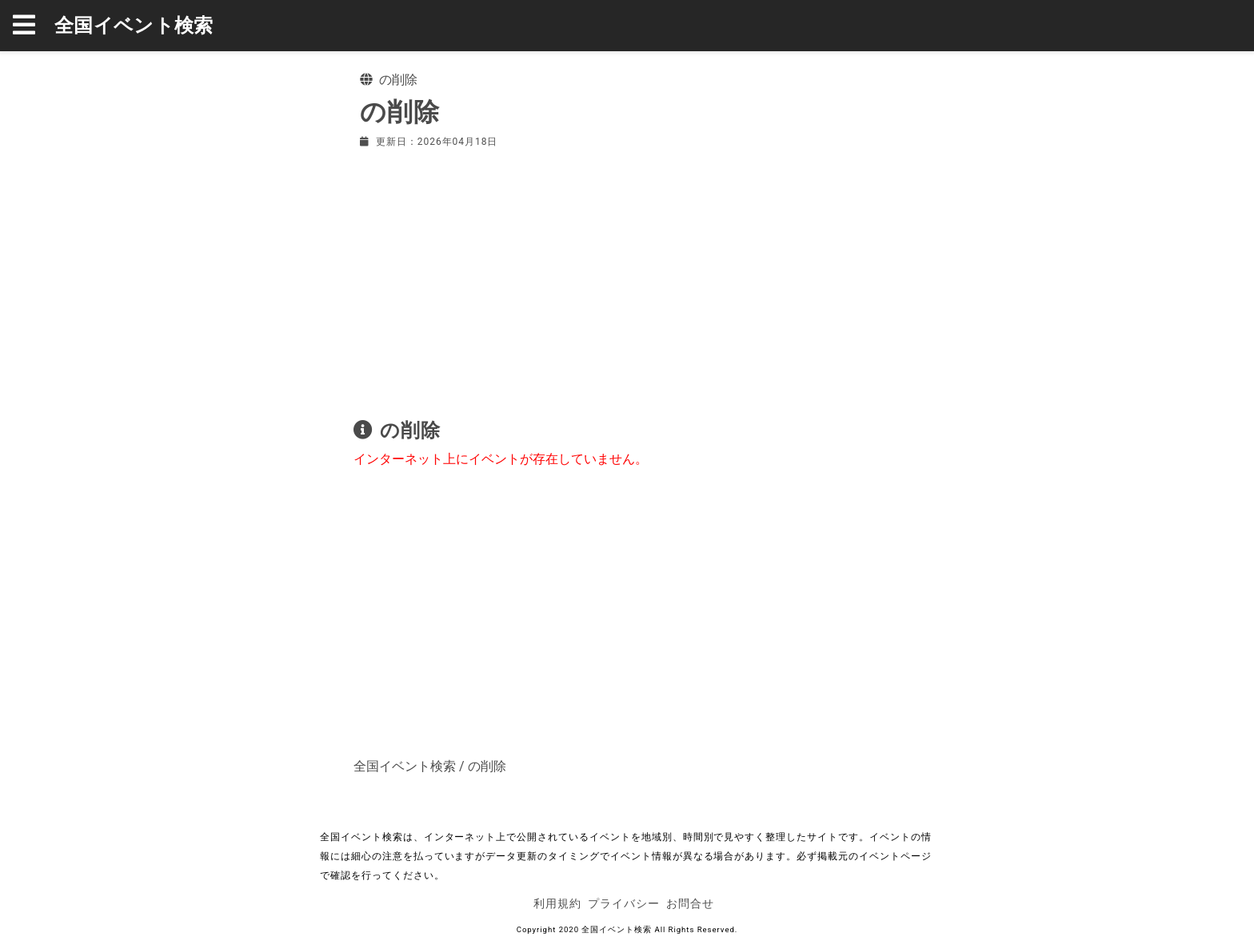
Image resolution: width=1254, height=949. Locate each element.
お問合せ (690, 903)
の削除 (487, 766)
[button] (33, 25)
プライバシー (624, 903)
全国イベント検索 (134, 25)
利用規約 (557, 903)
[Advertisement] (627, 280)
